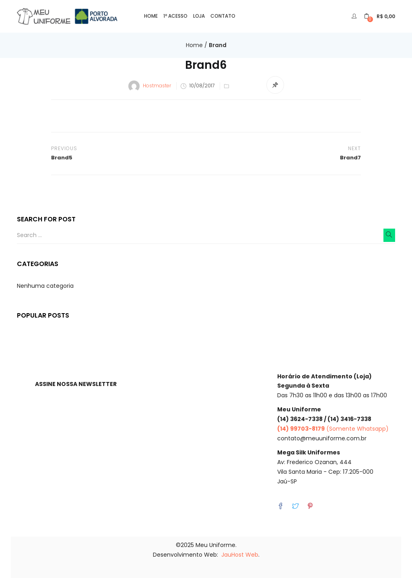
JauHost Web (239, 555)
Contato (222, 15)
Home (151, 15)
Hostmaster (157, 85)
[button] (379, 16)
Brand (218, 45)
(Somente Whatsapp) (333, 429)
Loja (199, 15)
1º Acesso (175, 15)
